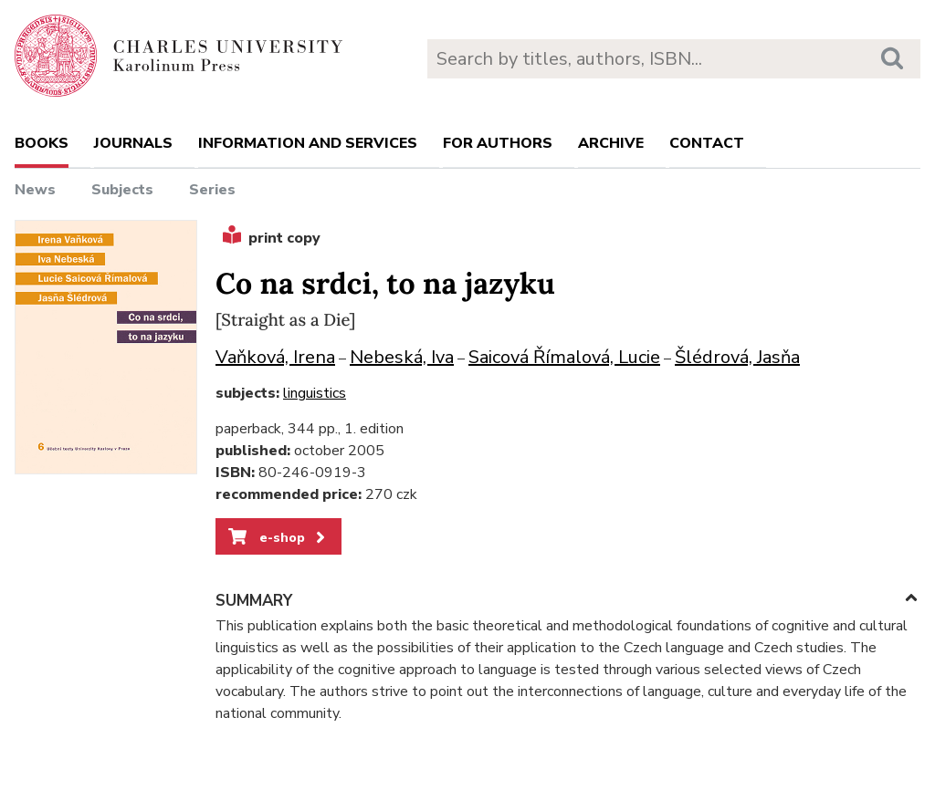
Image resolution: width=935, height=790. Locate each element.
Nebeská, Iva (402, 357)
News (35, 190)
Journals (133, 143)
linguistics (314, 393)
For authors (497, 143)
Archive (611, 143)
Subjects (122, 190)
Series (212, 190)
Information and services (307, 143)
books (41, 143)
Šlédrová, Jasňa (737, 357)
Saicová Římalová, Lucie (564, 357)
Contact (706, 143)
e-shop (278, 537)
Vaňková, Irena (275, 357)
